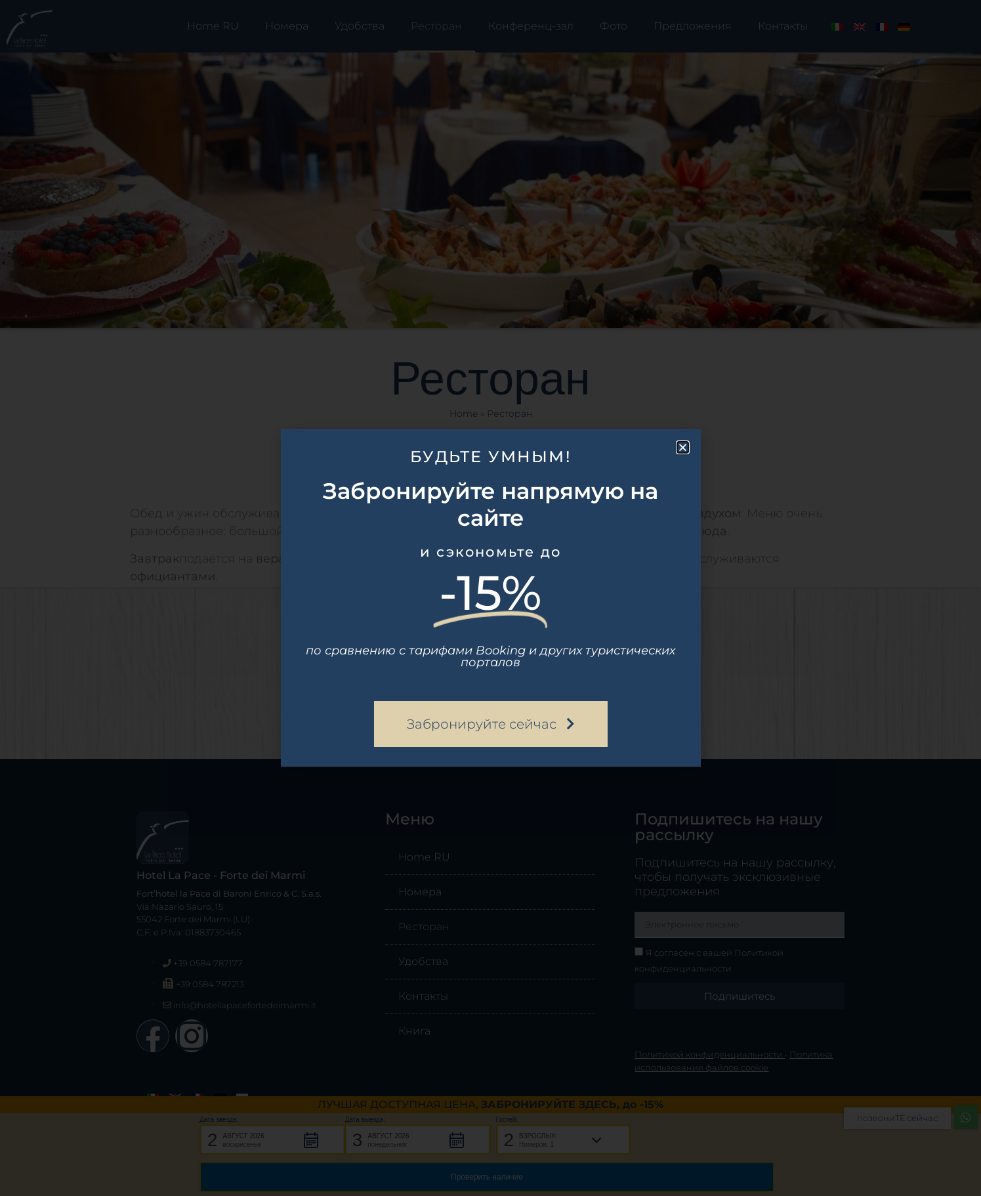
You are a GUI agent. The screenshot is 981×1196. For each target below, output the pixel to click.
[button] (683, 447)
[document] (490, 598)
